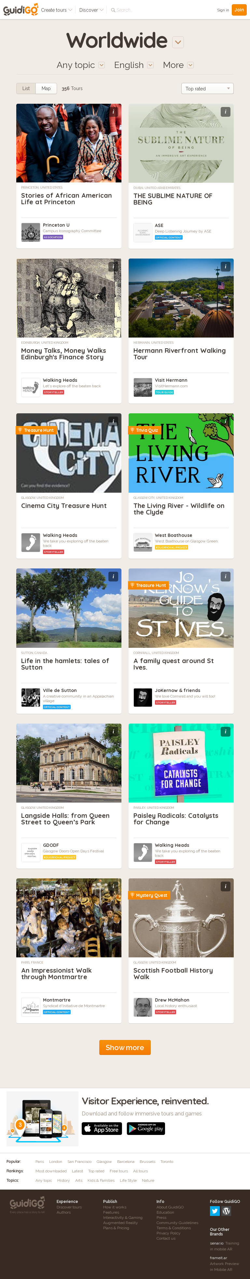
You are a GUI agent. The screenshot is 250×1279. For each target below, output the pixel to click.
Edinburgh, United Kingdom (44, 342)
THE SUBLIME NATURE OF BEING (173, 199)
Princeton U (56, 225)
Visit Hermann (171, 380)
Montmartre (57, 1000)
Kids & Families (101, 1180)
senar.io (216, 1215)
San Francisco (79, 1161)
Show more (125, 1047)
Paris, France (32, 962)
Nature (148, 1180)
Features (111, 1212)
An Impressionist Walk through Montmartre (56, 973)
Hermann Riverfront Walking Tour (179, 353)
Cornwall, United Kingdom (156, 653)
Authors (64, 1212)
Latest (77, 1171)
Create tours (57, 10)
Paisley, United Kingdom (153, 807)
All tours (140, 1171)
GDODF (51, 845)
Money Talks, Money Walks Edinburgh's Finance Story (63, 353)
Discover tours (69, 1207)
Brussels (147, 1161)
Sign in (223, 10)
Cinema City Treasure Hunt (64, 505)
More (178, 65)
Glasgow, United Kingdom (42, 498)
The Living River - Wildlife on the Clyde (179, 508)
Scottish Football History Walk (173, 973)
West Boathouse (173, 535)
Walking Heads (60, 380)
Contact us (166, 1238)
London (55, 1161)
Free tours (119, 1171)
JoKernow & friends (177, 690)
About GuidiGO (170, 1207)
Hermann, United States (153, 342)
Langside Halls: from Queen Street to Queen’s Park (65, 818)
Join (239, 10)
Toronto (166, 1161)
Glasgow (104, 1161)
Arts (78, 1180)
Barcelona (125, 1161)
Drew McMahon (172, 1000)
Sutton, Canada (34, 653)
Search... (124, 10)
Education (165, 1212)
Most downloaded (51, 1171)
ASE (159, 225)
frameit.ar (218, 1230)
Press (161, 1217)
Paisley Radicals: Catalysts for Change (175, 818)
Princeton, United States (41, 187)
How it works (114, 1207)
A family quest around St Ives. (173, 664)
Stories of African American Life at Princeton (66, 198)
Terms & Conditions (174, 1228)
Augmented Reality (120, 1222)
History (63, 1180)
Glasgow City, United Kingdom (158, 498)
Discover (91, 10)
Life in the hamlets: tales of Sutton (65, 664)
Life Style (128, 1180)
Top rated (96, 1171)
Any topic (43, 1180)
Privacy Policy (169, 1233)
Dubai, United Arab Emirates (156, 188)
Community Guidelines (177, 1222)
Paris (39, 1161)
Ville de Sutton (60, 690)
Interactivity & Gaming (123, 1217)
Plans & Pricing (116, 1228)
